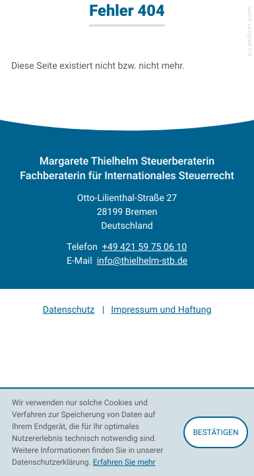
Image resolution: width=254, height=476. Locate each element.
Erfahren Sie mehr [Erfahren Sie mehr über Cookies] (124, 462)
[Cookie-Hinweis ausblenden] (215, 432)
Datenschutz (69, 309)
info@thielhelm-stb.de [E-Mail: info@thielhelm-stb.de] (142, 261)
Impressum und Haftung (161, 309)
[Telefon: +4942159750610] (144, 247)
